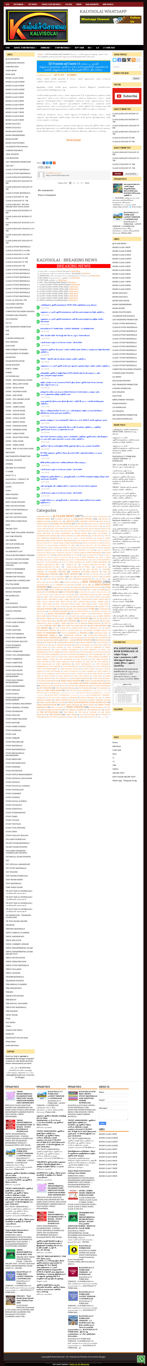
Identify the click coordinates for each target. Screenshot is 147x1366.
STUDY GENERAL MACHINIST (98, 657)
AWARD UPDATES (43, 524)
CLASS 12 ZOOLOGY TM (62, 557)
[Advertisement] (73, 153)
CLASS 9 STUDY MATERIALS (97, 562)
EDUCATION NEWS (43, 585)
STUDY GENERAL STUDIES (46, 659)
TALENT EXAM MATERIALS (101, 678)
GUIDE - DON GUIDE (86, 597)
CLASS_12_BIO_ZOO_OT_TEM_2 (78, 567)
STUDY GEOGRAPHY (65, 659)
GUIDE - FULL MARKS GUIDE (18, 399)
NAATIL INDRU (46, 618)
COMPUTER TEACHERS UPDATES (84, 572)
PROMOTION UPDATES (73, 635)
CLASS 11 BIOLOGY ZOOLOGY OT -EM (88, 541)
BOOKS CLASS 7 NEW (15, 112)
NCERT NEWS (60, 618)
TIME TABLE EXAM (53, 690)
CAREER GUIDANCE (66, 536)
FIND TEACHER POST (74, 590)
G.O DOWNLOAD (52, 592)
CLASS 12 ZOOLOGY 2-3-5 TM (67, 555)
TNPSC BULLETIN (81, 700)
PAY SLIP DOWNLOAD (60, 628)
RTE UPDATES (48, 642)
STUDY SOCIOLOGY (62, 674)
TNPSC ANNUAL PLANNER (17, 932)
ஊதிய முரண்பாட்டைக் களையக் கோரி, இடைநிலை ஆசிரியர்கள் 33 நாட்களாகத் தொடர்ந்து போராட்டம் (125, 512)
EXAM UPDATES (13, 365)
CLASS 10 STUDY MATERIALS (18, 173)
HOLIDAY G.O (103, 606)
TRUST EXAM (71, 715)
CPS (84, 574)
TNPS (100, 698)
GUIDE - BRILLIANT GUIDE (17, 384)
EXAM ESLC (77, 587)
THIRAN (39, 690)
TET (63, 686)
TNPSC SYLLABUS (57, 707)
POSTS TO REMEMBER (47, 633)
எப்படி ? (103, 717)
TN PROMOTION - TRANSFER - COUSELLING (19, 916)
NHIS (83, 623)
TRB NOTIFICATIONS (49, 712)
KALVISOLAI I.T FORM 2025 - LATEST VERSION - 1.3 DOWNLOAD (25, 1275)
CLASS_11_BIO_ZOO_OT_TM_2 (48, 565)
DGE (97, 579)
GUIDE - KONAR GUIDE (100, 599)
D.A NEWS (106, 577)
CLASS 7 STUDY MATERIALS (49, 562)
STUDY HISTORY (42, 662)
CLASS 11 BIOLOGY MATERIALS (61, 541)
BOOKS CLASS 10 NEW (15, 82)
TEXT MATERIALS (102, 688)
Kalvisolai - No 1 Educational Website (71, 1357)
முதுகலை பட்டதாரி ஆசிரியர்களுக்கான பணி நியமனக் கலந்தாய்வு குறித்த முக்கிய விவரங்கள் (125, 449)
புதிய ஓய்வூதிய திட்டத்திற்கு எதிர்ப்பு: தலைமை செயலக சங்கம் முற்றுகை (68, 486)
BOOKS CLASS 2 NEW (95, 526)
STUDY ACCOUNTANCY (83, 645)
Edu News (116, 746)
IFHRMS (60, 609)
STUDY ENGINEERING (95, 654)
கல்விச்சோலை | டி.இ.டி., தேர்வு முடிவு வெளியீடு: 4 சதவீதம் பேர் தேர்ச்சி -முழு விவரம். (19, 1221)
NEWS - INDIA (60, 623)
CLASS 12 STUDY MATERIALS (90, 553)
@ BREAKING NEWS (43, 516)
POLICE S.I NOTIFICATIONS (69, 630)
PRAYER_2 (84, 633)
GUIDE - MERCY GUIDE (62, 602)
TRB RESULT (69, 712)
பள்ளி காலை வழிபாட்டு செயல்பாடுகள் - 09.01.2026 (61, 493)
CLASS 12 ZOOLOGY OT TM (17, 262)
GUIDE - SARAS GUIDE (44, 604)
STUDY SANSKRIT (87, 671)
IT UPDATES (103, 609)
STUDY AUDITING (57, 647)
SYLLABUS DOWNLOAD (81, 678)
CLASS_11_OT (71, 565)
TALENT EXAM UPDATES (48, 681)
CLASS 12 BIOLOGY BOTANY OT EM (60, 548)
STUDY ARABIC (42, 647)
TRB (114, 765)
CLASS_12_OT (101, 567)
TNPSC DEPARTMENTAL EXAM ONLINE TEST (87, 702)
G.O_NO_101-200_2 (101, 592)
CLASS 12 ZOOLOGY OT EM (91, 555)
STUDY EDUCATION (101, 652)
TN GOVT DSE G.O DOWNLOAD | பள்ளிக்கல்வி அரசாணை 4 (66, 695)
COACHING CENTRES (15, 304)
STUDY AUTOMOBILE (74, 647)
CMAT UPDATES (92, 569)
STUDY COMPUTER (70, 652)
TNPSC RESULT (88, 705)
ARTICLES (70, 521)
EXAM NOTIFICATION (93, 587)
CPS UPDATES (12, 319)
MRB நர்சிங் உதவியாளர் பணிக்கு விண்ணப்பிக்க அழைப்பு (63, 462)
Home (7, 4)
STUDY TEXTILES (64, 676)
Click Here (75, 271)
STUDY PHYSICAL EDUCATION (70, 669)
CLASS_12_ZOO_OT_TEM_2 (47, 569)
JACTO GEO (41, 611)
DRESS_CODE (41, 582)
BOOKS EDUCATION (44, 533)
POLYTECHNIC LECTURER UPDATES (95, 630)
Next (87, 183)
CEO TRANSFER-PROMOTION (48, 538)
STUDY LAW (89, 662)
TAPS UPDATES (45, 683)
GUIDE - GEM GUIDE (49, 599)
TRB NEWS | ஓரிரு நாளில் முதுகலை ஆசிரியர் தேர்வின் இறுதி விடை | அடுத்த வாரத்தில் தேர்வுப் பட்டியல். (51, 1164)
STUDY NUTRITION (101, 666)
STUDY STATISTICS (78, 674)
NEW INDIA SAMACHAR (16, 521)
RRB (38, 642)
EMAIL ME (80, 585)
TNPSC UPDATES (75, 707)
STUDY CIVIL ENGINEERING (18, 655)
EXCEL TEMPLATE (56, 590)
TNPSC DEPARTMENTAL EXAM (52, 702)
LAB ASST (65, 616)
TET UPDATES (46, 688)
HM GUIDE (66, 606)
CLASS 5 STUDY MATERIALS (78, 560)
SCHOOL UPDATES (86, 642)
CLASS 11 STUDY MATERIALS (69, 543)
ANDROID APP (42, 521)
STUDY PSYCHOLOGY (70, 671)
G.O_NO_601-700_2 (59, 594)
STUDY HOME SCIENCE (59, 662)
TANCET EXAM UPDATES (94, 681)
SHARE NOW (41, 645)
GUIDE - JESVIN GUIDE (83, 599)
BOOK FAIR (80, 524)
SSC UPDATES (59, 645)
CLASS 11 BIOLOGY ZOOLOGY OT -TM (19, 188)
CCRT (106, 536)
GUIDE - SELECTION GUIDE (64, 604)
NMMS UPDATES (94, 623)
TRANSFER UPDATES (53, 710)
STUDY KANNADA (76, 662)
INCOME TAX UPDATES (75, 609)
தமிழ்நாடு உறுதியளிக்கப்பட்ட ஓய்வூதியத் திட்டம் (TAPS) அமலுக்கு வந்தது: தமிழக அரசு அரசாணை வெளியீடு (126, 608)
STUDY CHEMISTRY (90, 650)
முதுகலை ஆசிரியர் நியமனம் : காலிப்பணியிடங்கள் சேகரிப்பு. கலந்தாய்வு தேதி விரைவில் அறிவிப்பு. (124, 480)
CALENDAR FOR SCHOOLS (47, 536)
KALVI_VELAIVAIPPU (57, 613)
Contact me (10, 1061)
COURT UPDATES (70, 574)
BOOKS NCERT (81, 533)
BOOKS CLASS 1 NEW (95, 524)
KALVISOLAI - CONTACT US (80, 614)
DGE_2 (104, 579)
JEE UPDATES (96, 611)
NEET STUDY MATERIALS (47, 621)
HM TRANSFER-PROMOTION (84, 606)
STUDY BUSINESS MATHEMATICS (67, 650)
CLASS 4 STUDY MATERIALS (56, 560)
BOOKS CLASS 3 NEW (15, 97)
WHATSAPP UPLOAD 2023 (89, 717)
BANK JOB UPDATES (62, 523)
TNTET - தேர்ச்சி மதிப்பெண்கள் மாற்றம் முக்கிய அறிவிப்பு (63, 359)
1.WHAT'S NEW (43, 519)
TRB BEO (107, 710)
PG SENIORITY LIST (94, 628)
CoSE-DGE (116, 750)
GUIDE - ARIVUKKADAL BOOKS (84, 594)
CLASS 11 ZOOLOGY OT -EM (92, 543)
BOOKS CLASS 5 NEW (73, 529)
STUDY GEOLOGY (82, 659)
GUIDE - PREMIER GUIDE (100, 602)
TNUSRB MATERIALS (97, 707)
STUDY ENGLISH (13, 690)
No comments (72, 75)
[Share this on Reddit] (54, 163)
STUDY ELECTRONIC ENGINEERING (74, 654)
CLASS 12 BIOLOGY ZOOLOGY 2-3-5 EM (20, 223)
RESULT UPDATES (84, 640)
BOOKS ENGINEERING (62, 533)
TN (66, 690)
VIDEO (39, 717)
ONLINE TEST (51, 625)
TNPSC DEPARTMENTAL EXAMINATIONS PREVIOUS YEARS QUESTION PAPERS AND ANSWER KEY (25, 1097)
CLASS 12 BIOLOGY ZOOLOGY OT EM (19, 235)
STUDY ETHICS (51, 657)
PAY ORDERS (42, 628)
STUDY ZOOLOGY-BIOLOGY (17, 835)
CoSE (105, 572)
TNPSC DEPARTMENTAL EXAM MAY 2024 (24, 1252)
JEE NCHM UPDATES (81, 611)
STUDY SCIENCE (102, 671)
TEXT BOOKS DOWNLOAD (65, 688)
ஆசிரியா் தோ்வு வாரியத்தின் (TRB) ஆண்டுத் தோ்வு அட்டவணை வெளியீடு (70, 446)
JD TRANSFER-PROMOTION (59, 611)
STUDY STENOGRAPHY (95, 674)
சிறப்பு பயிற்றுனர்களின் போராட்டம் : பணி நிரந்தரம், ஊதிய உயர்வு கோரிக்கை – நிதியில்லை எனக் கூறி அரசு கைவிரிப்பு (126, 540)
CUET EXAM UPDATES (83, 577)
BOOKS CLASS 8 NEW (51, 531)
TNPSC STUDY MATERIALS (17, 965)
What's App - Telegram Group (124, 780)
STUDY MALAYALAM (44, 664)
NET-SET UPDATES (68, 621)
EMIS (89, 585)
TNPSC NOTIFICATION (46, 705)
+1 (113, 758)
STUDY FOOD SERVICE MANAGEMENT (72, 657)
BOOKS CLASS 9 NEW (70, 531)
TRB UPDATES (55, 714)
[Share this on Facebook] (44, 163)
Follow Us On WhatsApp (79, 1364)
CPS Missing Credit (96, 574)
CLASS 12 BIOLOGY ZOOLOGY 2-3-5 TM (78, 550)
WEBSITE (63, 717)
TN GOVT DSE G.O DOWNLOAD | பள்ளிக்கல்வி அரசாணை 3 (19, 904)
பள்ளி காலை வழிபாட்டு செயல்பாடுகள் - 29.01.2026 (61, 342)
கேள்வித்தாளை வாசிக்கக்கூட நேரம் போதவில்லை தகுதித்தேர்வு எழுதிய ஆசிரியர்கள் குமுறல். (81, 1153)
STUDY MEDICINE (54, 666)
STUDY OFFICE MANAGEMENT (47, 669)
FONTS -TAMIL (92, 590)
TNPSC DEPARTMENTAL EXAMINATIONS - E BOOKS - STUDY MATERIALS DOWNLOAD (25, 1126)
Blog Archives (131, 173)
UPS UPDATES (103, 715)
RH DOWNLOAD (101, 640)
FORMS (102, 590)
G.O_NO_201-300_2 (43, 594)
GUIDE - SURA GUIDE (83, 604)
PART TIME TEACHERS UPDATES (74, 626)
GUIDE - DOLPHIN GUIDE (69, 597)
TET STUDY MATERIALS (101, 686)
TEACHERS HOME (60, 683)
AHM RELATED (103, 519)
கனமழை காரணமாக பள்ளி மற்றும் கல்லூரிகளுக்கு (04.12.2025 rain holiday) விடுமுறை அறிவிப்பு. (132, 189)
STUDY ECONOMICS (86, 652)
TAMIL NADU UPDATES (71, 681)
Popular (118, 173)
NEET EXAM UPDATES (78, 618)
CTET (71, 577)
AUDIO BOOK (103, 521)
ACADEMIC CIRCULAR (62, 519)
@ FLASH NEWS (63, 516)
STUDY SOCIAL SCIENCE (45, 674)
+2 (113, 761)
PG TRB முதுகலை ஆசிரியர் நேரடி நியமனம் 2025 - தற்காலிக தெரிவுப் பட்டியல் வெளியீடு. (125, 587)
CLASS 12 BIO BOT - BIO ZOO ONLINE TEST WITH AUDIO (17, 205)
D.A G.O (97, 577)
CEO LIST (66, 538)
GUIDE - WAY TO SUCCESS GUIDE (48, 606)
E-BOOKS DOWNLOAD (71, 582)
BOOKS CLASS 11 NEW (58, 526)
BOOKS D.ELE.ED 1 (87, 531)
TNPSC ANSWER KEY (63, 700)
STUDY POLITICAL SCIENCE (18, 786)
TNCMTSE (73, 698)
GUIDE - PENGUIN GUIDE (81, 602)
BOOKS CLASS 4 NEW (56, 529)
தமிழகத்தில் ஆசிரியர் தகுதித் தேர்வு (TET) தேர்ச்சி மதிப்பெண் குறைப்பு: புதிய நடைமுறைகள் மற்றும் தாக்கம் (126, 503)
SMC (49, 645)
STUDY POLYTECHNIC (52, 671)
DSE (50, 582)
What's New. (73, 717)
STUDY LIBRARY (102, 662)
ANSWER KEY (56, 521)
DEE (41, 579)
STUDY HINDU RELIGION (99, 659)
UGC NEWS (91, 715)
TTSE (81, 715)
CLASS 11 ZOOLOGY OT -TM (17, 200)
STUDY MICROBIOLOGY (71, 666)
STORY (69, 645)
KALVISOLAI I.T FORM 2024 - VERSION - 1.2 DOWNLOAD (86, 1271)
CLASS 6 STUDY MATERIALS (100, 560)
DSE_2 (57, 582)
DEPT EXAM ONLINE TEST (124, 777)
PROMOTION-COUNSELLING (97, 635)
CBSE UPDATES (82, 536)
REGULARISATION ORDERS (49, 640)
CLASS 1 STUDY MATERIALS (83, 538)
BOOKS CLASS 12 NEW (77, 526)
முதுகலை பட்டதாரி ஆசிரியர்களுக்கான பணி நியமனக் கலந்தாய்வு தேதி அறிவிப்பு (72, 312)
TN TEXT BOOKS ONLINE (57, 698)
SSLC (114, 754)
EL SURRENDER (58, 585)
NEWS (50, 623)
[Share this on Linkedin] (50, 163)
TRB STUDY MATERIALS (16, 1007)
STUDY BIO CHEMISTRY (93, 647)
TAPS (108, 681)
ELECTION (70, 585)
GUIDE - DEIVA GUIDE (51, 597)
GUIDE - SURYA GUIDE (100, 604)
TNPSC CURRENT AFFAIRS (100, 700)
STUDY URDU (97, 676)
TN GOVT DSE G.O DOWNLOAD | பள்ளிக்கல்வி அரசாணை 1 (89, 690)
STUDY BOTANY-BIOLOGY (17, 641)
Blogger (21, 1077)
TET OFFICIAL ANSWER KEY (78, 686)
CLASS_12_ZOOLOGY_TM (72, 569)
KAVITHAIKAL (54, 616)
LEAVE (74, 616)
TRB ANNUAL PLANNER (74, 710)
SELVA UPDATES (102, 642)
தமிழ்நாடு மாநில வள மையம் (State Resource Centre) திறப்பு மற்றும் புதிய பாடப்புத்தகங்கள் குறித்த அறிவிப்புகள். (126, 521)
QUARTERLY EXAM (104, 638)
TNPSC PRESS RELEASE (70, 705)
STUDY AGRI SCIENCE (100, 645)
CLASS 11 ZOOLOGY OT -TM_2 (63, 545)
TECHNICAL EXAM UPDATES (49, 686)
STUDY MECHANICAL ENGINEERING (15, 754)
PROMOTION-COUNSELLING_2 (50, 637)
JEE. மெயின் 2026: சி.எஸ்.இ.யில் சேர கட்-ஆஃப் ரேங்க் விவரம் (65, 335)
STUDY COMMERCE (55, 652)
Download (73, 140)
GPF (70, 594)
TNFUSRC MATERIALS (87, 698)
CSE (55, 577)
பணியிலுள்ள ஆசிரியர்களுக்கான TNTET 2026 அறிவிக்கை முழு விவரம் (68, 305)
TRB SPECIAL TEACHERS (87, 712)
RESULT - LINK (68, 640)
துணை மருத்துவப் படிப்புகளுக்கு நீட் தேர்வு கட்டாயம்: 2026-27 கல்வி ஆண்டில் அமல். (73, 420)
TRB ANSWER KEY (94, 710)
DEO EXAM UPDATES (55, 579)
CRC (50, 577)
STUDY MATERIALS (63, 664)
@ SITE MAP (88, 516)
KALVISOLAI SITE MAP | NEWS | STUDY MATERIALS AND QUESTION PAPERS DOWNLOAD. (88, 1097)
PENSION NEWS (77, 628)
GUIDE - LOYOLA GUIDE (45, 602)
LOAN (81, 616)
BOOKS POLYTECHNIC (99, 533)
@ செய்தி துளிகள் (101, 516)
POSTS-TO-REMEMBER (69, 633)
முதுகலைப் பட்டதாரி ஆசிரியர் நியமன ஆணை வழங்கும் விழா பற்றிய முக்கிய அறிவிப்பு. (75, 366)
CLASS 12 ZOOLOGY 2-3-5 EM (18, 250)
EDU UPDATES (92, 581)
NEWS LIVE (74, 623)
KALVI (106, 611)
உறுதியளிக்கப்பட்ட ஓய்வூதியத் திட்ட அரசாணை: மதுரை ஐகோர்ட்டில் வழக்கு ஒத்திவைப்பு (126, 632)
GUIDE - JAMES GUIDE (66, 599)
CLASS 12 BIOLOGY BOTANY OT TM (88, 548)
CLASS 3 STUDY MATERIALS (18, 273)
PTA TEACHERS (90, 638)
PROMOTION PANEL (101, 633)
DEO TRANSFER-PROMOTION (80, 579)
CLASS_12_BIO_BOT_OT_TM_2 (48, 567)
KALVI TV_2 (41, 614)
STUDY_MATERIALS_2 (61, 678)
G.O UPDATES (68, 592)
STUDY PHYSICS (89, 669)
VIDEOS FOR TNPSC (51, 717)
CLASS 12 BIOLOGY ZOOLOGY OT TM (64, 553)
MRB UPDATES (104, 616)
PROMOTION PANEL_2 (47, 635)
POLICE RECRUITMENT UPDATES (20, 555)
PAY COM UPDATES (98, 625)
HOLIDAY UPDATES (45, 609)
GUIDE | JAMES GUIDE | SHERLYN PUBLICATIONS (87, 1192)
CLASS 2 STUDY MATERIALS (84, 557)
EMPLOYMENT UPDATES (16, 349)
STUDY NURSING (87, 666)
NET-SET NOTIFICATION (89, 621)
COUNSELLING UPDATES (48, 574)
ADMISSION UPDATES (82, 519)
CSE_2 (62, 576)
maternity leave (91, 616)
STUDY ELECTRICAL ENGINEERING (48, 654)
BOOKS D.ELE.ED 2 (102, 531)
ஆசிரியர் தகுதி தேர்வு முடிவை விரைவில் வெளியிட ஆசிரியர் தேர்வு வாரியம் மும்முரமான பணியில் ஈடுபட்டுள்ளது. (51, 1288)
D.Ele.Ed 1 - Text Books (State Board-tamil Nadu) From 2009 (25, 1299)
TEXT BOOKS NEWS (86, 688)
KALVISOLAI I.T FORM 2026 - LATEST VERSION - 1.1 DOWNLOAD (67, 329)
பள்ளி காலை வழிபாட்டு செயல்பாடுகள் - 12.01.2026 (61, 469)
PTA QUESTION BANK (74, 638)
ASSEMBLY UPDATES (87, 521)
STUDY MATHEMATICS (83, 664)
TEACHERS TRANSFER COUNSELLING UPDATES (89, 683)
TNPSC (115, 769)
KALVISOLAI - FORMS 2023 (85, 1247)
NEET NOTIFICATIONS (100, 618)
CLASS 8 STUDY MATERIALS (72, 562)
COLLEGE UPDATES (57, 571)
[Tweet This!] (47, 163)
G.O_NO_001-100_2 (85, 592)
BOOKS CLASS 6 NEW (90, 529)
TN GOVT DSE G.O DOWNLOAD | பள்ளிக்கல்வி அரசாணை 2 (56, 693)
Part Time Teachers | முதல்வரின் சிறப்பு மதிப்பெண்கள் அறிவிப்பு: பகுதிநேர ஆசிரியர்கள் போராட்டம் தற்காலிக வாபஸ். (125, 559)
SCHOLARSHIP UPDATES (66, 642)
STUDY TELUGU (49, 676)
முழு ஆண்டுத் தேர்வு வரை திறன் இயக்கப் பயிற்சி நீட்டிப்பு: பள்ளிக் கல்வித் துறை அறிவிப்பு (125, 530)
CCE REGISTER (96, 536)
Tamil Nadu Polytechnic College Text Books (16, 1231)
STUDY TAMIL (12, 816)
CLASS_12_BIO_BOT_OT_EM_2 (94, 565)
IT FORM (91, 609)
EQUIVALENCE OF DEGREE (61, 587)
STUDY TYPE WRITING (82, 676)
